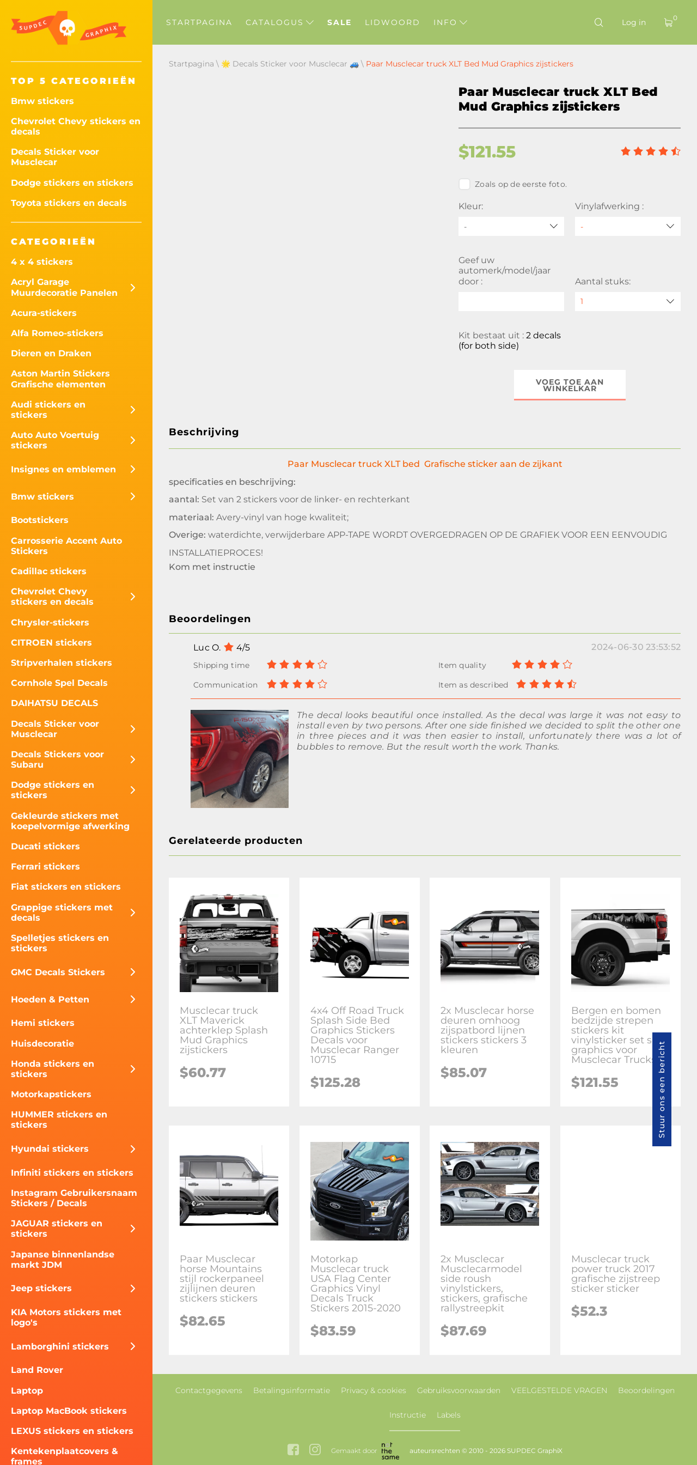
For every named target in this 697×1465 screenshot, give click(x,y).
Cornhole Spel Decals (59, 683)
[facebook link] (293, 1450)
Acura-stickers (44, 313)
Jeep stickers (41, 1288)
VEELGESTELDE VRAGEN (559, 1390)
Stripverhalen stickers (61, 663)
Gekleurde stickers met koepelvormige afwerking (70, 821)
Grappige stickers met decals (62, 912)
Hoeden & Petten (50, 999)
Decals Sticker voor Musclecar (55, 157)
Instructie (407, 1415)
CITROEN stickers (51, 642)
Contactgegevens (208, 1390)
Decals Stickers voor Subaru (57, 759)
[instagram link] (315, 1450)
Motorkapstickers (51, 1094)
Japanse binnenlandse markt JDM (62, 1259)
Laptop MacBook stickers (69, 1411)
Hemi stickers (43, 1023)
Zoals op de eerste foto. (512, 184)
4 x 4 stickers (42, 262)
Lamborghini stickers (60, 1346)
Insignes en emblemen (63, 469)
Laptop (27, 1390)
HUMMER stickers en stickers (59, 1119)
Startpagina (199, 22)
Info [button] (450, 22)
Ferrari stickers (45, 866)
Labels (449, 1415)
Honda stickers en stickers (52, 1069)
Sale (339, 22)
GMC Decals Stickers (58, 972)
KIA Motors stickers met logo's (66, 1317)
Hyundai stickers (50, 1149)
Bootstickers (40, 520)
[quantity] (628, 301)
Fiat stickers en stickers (66, 887)
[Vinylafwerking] (628, 226)
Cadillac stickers (49, 571)
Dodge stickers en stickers (72, 183)
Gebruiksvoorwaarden (458, 1390)
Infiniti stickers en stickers (72, 1173)
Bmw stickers (42, 101)
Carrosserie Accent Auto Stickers (66, 546)
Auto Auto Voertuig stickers (55, 440)
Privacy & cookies (373, 1390)
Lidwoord (392, 22)
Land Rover (37, 1370)
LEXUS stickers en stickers (72, 1431)
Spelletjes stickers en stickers (60, 943)
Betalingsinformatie (291, 1390)
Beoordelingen (646, 1390)
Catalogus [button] (280, 22)
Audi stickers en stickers (48, 409)
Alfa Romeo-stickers (57, 333)
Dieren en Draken (51, 353)
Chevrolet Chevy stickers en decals (75, 126)
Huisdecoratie (42, 1043)
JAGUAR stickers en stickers (56, 1228)
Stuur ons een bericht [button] (662, 1089)
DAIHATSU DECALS (54, 703)
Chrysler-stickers (50, 622)
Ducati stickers (45, 846)
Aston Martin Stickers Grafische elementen (60, 378)
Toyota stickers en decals (69, 203)
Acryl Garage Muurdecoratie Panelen (64, 287)
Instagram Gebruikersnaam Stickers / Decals (74, 1198)
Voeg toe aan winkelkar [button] (570, 385)
